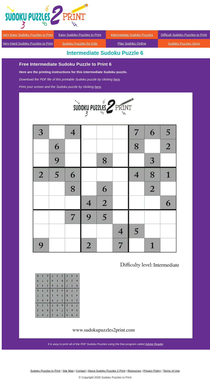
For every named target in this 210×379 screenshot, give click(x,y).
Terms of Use (171, 370)
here (116, 79)
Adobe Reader (154, 344)
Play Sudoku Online (132, 43)
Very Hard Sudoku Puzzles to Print (28, 43)
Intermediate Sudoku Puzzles (132, 35)
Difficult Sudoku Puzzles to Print (184, 35)
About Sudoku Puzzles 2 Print (106, 370)
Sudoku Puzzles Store (184, 43)
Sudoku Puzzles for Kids (80, 43)
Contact (81, 370)
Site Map (68, 370)
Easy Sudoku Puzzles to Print (80, 35)
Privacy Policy (152, 370)
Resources (134, 370)
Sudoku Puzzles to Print (45, 370)
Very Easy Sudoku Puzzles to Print (28, 35)
